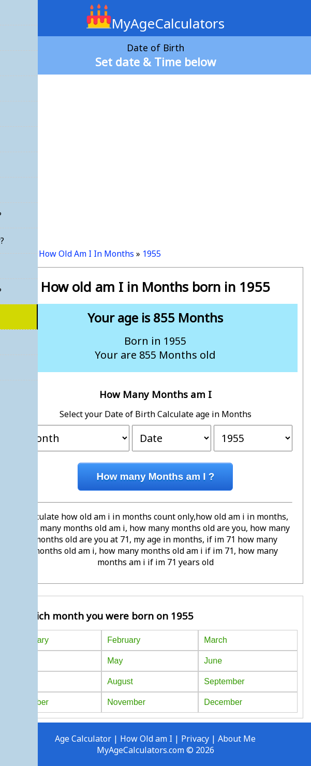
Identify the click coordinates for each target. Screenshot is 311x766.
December (223, 702)
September (224, 681)
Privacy (195, 738)
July (26, 681)
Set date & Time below (155, 61)
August (120, 681)
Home (19, 253)
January (34, 640)
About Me (237, 738)
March (215, 640)
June (213, 660)
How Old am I (146, 738)
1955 (151, 253)
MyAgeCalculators (155, 23)
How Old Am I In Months (86, 253)
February (123, 640)
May (115, 660)
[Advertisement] (155, 157)
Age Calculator (83, 738)
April (27, 660)
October (34, 702)
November (126, 702)
